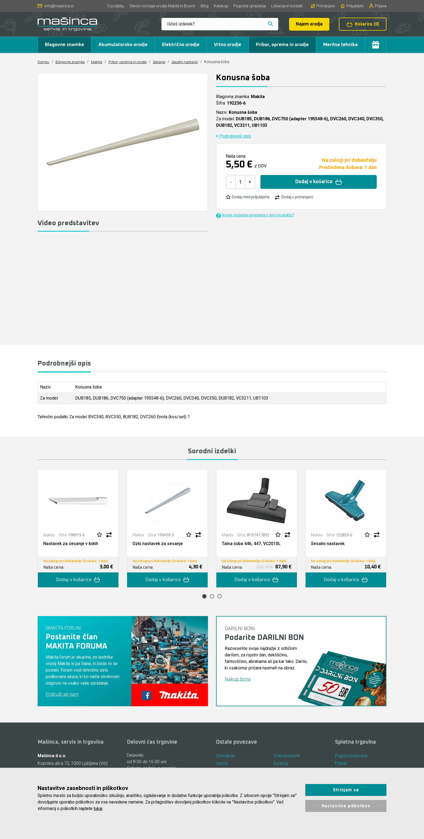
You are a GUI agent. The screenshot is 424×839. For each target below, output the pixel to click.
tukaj (98, 808)
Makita (98, 62)
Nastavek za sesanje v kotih (70, 543)
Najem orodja (309, 24)
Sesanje (164, 62)
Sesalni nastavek (328, 543)
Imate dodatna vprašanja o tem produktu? (255, 215)
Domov (44, 62)
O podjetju (115, 6)
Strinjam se (346, 789)
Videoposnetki (287, 756)
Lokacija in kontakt (287, 6)
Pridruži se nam (62, 694)
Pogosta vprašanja (249, 6)
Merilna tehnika (340, 44)
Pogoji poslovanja (352, 756)
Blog (204, 6)
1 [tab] (204, 597)
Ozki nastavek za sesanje (157, 543)
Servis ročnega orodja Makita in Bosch (162, 6)
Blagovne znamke (64, 44)
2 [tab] (212, 597)
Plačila (341, 764)
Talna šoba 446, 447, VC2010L (251, 543)
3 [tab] (219, 597)
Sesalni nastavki (191, 62)
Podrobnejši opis (233, 136)
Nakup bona (237, 679)
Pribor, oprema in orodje (282, 44)
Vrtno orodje (227, 44)
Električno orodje (181, 44)
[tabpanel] (78, 528)
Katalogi (221, 6)
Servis (222, 764)
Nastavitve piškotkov (346, 805)
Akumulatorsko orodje (123, 44)
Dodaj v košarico (318, 182)
